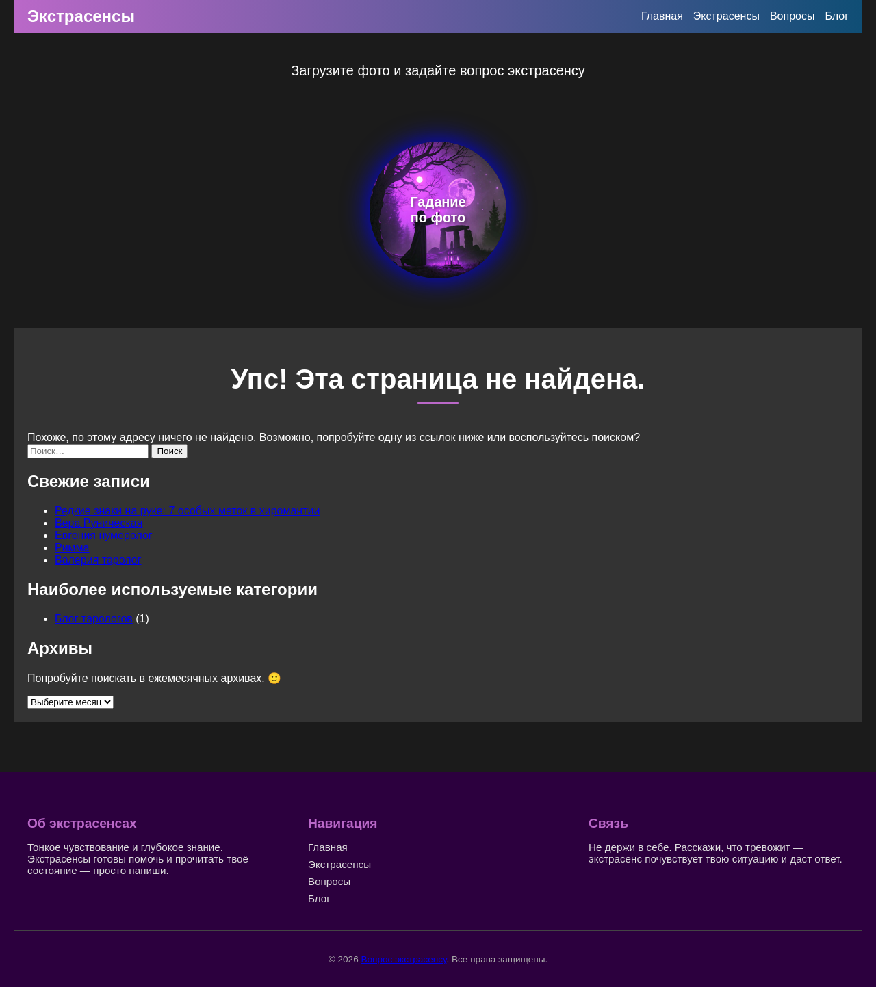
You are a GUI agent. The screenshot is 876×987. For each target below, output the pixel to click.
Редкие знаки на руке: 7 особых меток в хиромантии (187, 510)
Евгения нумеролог (104, 535)
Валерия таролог (98, 560)
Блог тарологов (94, 618)
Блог (837, 16)
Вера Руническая (98, 523)
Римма (72, 547)
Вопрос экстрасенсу (403, 959)
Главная (662, 16)
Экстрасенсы (81, 16)
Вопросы (792, 16)
